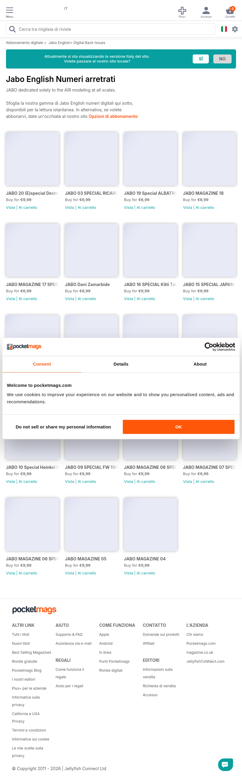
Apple (104, 634)
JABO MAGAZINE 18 (203, 193)
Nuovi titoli (21, 643)
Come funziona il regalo (70, 673)
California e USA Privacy (26, 717)
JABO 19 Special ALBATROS (150, 193)
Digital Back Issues (89, 42)
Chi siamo (194, 634)
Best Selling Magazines (31, 652)
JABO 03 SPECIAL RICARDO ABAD (91, 193)
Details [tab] (121, 364)
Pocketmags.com (201, 643)
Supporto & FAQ (69, 634)
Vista (10, 207)
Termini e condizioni (29, 730)
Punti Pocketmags (114, 661)
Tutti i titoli (20, 634)
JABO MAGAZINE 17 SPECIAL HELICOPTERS (32, 284)
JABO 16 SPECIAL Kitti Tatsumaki (150, 284)
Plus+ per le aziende (29, 688)
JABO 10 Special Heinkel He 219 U (32, 467)
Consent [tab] (42, 364)
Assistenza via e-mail (73, 643)
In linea (105, 652)
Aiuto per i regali (69, 686)
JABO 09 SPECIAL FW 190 (91, 467)
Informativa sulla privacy (26, 701)
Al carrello (28, 207)
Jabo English (59, 42)
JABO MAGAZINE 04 (145, 558)
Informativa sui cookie (30, 739)
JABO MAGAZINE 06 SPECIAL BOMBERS (32, 558)
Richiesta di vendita (159, 686)
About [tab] (200, 364)
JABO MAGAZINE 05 (86, 558)
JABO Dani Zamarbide (87, 284)
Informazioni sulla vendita (158, 673)
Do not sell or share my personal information (63, 426)
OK (178, 426)
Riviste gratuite (24, 661)
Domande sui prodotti (161, 634)
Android (105, 643)
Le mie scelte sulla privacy (27, 752)
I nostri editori (23, 679)
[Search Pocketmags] (12, 30)
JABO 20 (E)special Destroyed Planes (32, 193)
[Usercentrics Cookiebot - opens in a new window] (209, 346)
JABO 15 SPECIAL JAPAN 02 (209, 284)
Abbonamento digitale (24, 42)
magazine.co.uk (199, 652)
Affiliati (148, 643)
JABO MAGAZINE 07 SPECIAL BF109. (209, 467)
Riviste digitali (110, 670)
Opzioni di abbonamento (113, 116)
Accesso (150, 695)
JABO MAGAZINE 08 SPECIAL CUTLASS (150, 467)
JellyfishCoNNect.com (205, 661)
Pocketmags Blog (27, 670)
